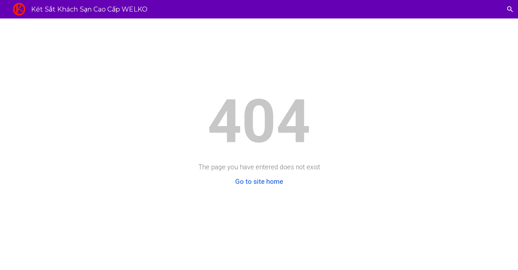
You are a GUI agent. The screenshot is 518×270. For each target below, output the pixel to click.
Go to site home (259, 182)
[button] (510, 9)
